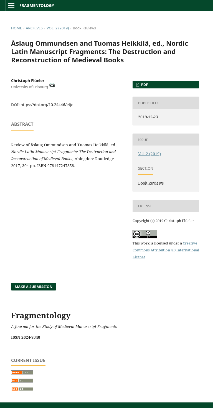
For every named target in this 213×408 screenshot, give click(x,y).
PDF (144, 84)
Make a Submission (33, 286)
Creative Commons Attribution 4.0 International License (166, 250)
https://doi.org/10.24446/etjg (47, 104)
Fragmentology (36, 5)
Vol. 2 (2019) (58, 28)
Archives (34, 28)
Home (16, 28)
